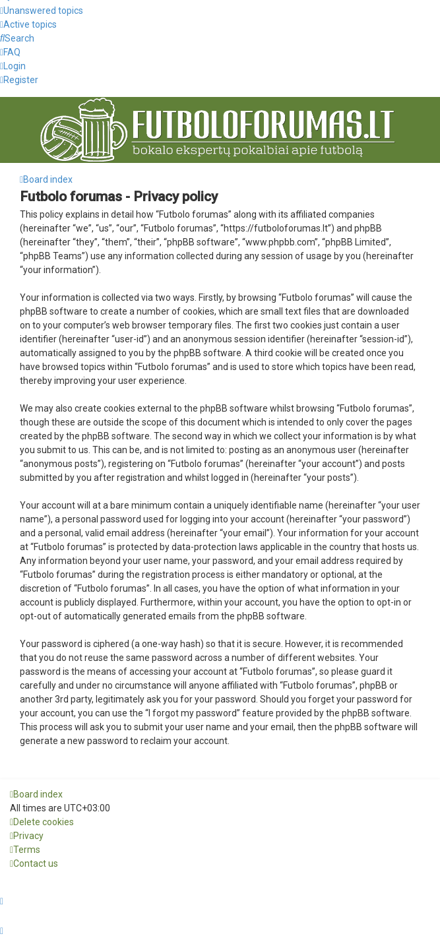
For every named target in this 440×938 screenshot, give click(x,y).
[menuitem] (41, 10)
